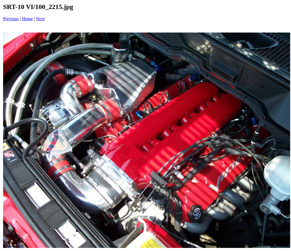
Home (27, 18)
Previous (11, 18)
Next (40, 18)
